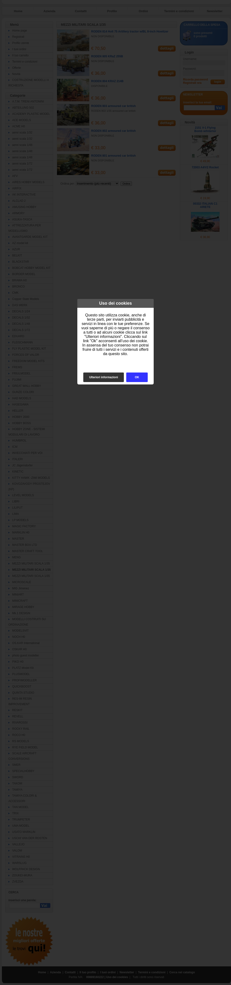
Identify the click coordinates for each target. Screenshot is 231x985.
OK (137, 377)
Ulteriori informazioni (103, 377)
